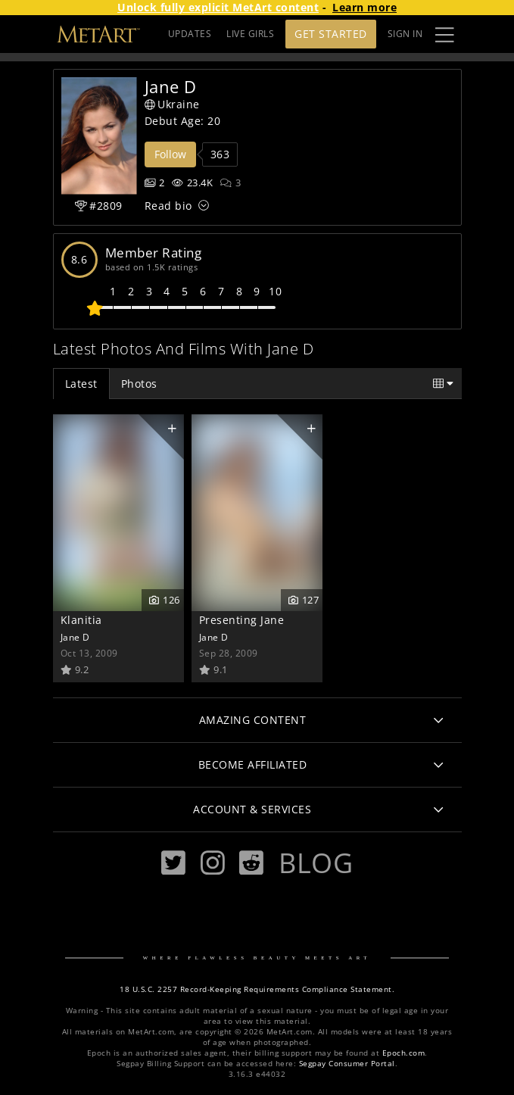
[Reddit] (251, 863)
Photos (139, 383)
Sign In (405, 33)
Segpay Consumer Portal (347, 1063)
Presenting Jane (242, 620)
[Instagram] (213, 863)
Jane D (75, 637)
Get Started (330, 34)
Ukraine (172, 104)
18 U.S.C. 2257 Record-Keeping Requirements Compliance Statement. (257, 989)
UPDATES (190, 33)
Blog (316, 862)
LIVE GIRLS (250, 33)
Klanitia (81, 620)
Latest (81, 383)
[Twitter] (173, 863)
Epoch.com (403, 1053)
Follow (170, 154)
